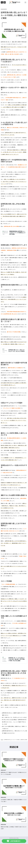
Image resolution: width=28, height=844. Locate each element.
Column (2, 739)
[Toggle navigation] (25, 2)
